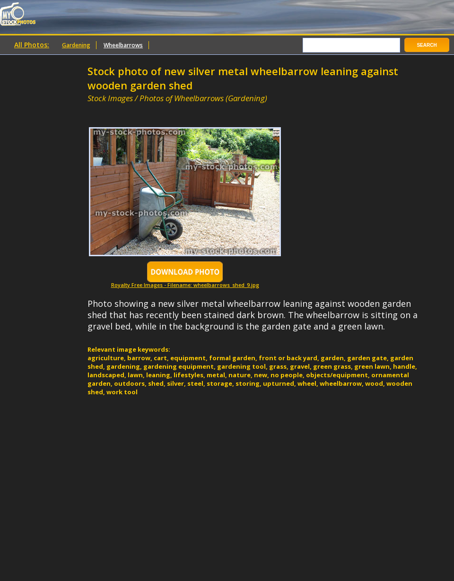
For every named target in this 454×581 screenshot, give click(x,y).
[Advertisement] (198, 107)
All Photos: (31, 44)
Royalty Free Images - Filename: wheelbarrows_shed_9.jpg (185, 282)
